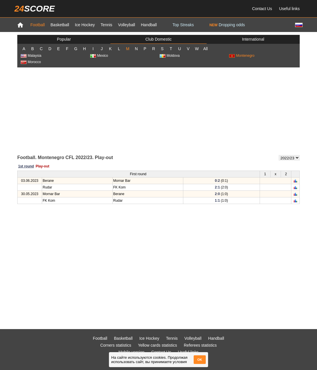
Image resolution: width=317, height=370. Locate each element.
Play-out (42, 166)
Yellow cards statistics (157, 345)
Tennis (106, 24)
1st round (26, 166)
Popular (64, 39)
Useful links (289, 8)
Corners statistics (115, 345)
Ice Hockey (85, 24)
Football (37, 24)
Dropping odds (227, 24)
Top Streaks (183, 24)
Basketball (59, 24)
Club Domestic (158, 39)
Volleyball (126, 24)
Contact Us (262, 8)
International (253, 39)
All (205, 48)
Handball (149, 24)
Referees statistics (200, 345)
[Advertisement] (158, 110)
